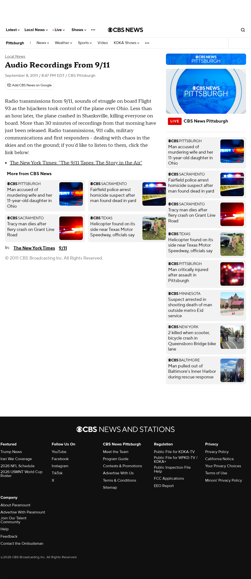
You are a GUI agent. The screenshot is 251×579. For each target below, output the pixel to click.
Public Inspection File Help (172, 469)
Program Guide (115, 459)
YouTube (59, 452)
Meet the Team (115, 452)
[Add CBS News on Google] (29, 85)
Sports (85, 43)
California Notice (219, 459)
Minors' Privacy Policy (223, 480)
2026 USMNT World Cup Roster (21, 474)
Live (60, 29)
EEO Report (164, 486)
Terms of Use (216, 473)
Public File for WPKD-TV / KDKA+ (176, 460)
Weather (63, 43)
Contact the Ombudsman (21, 543)
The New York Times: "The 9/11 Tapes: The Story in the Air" (76, 163)
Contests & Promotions (122, 466)
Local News (36, 30)
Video (103, 43)
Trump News (11, 452)
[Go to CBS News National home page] (125, 29)
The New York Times (34, 248)
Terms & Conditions (119, 480)
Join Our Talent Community (13, 520)
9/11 (63, 248)
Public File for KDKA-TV (174, 452)
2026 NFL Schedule (17, 466)
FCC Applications (169, 478)
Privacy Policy (217, 452)
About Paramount (15, 505)
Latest (13, 30)
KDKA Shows (126, 43)
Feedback (8, 536)
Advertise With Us (118, 473)
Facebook (60, 459)
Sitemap (110, 487)
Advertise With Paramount (22, 512)
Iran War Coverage (16, 459)
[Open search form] (243, 30)
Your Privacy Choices (223, 466)
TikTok (57, 473)
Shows (79, 30)
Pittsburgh (15, 43)
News (43, 43)
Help (4, 529)
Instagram (60, 466)
